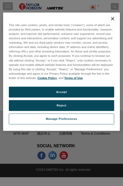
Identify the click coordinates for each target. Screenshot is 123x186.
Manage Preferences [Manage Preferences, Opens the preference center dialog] (61, 118)
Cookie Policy (47, 77)
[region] (61, 72)
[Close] (112, 19)
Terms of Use (73, 77)
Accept (61, 91)
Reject (61, 105)
